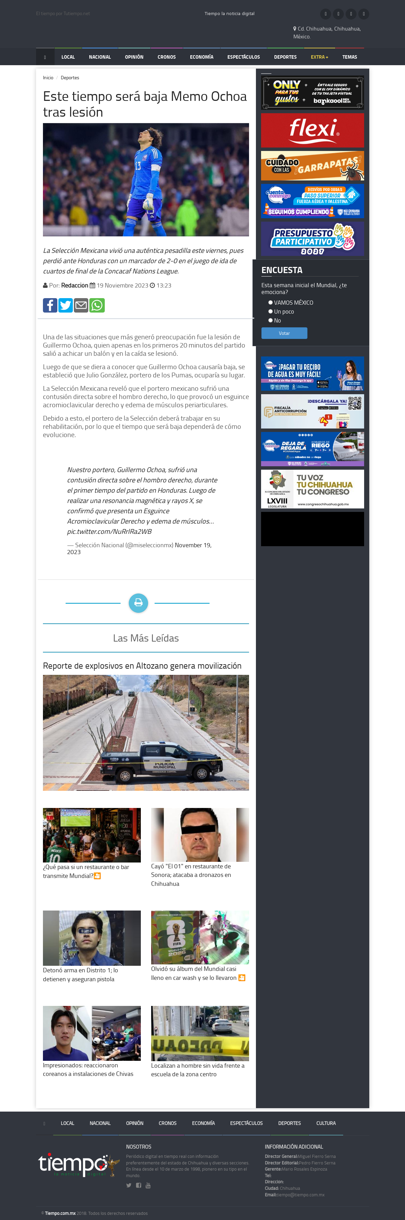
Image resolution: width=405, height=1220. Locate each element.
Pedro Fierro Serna (300, 1163)
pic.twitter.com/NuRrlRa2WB (109, 531)
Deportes (285, 56)
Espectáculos (243, 56)
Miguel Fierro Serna (300, 1156)
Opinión (134, 56)
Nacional (100, 56)
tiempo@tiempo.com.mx (295, 1195)
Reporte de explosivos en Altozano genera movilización (142, 665)
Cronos (167, 56)
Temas (349, 56)
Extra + (319, 56)
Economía (201, 56)
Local (68, 56)
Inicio (48, 77)
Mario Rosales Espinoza (296, 1169)
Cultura (326, 1123)
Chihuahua (282, 1188)
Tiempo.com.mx (61, 1213)
